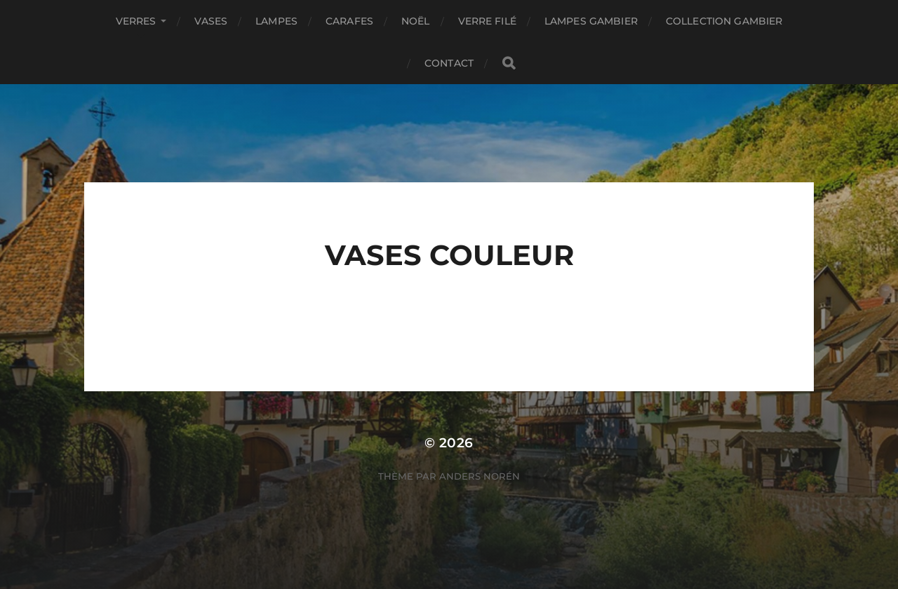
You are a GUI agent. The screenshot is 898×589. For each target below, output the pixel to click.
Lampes (276, 21)
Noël (415, 21)
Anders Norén (479, 476)
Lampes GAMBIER (591, 21)
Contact (449, 63)
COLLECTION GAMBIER (724, 21)
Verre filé (487, 21)
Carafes (349, 21)
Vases (210, 21)
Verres (136, 21)
